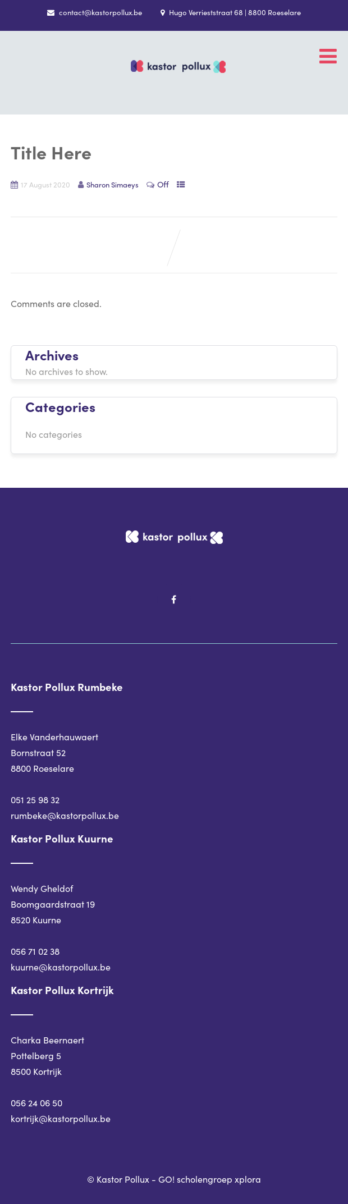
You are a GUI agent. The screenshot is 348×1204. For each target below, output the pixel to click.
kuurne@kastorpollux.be (61, 967)
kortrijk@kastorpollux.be (61, 1118)
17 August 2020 (45, 184)
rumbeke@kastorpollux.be (65, 815)
